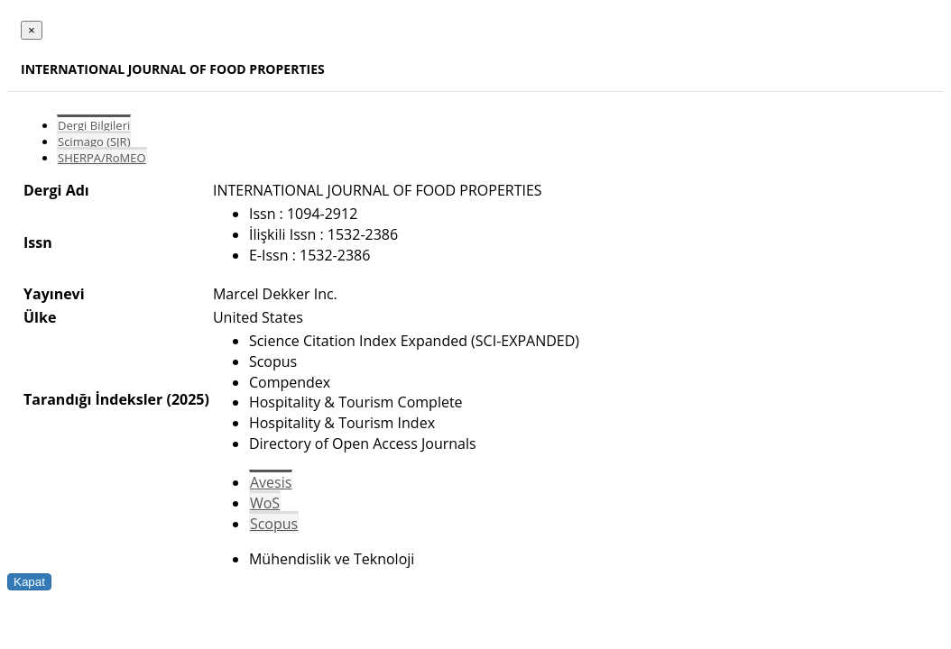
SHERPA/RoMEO (102, 158)
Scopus (274, 524)
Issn (37, 242)
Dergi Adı (56, 190)
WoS (265, 503)
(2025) (187, 399)
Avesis (270, 482)
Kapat (29, 582)
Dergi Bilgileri (94, 125)
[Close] (31, 30)
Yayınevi (54, 294)
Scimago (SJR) (94, 141)
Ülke (39, 317)
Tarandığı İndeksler (92, 399)
